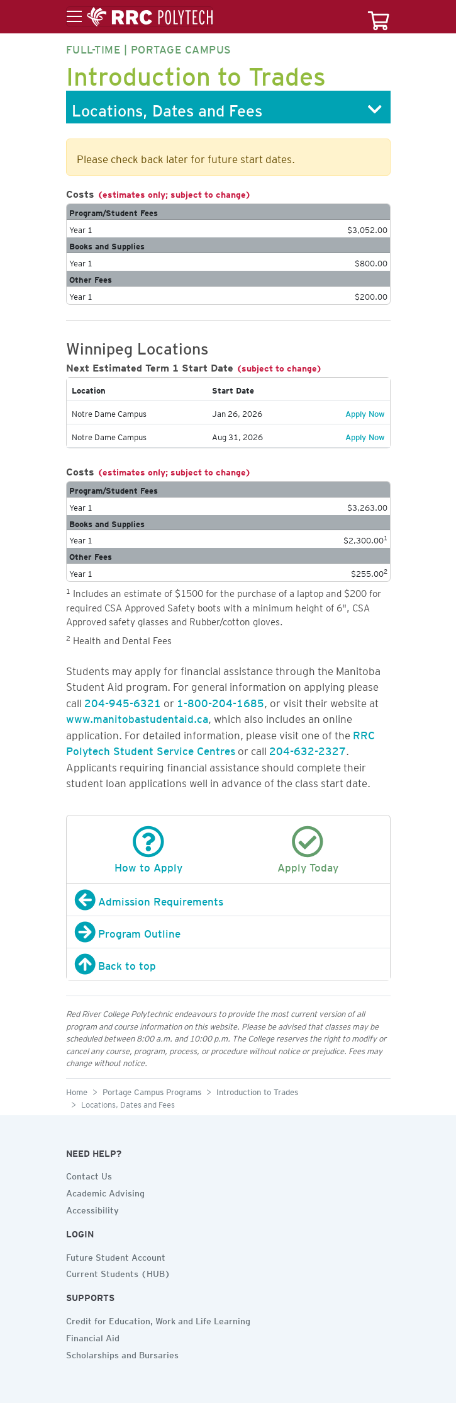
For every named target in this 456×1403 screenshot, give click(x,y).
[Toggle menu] (139, 17)
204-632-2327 (307, 749)
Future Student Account (115, 1255)
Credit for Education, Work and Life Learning (158, 1319)
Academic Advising (105, 1191)
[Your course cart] (379, 17)
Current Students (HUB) (118, 1272)
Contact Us (89, 1174)
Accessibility (92, 1208)
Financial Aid (93, 1336)
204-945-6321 (122, 701)
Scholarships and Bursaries (122, 1353)
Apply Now (365, 412)
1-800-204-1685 (220, 701)
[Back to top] (228, 964)
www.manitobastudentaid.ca (137, 716)
